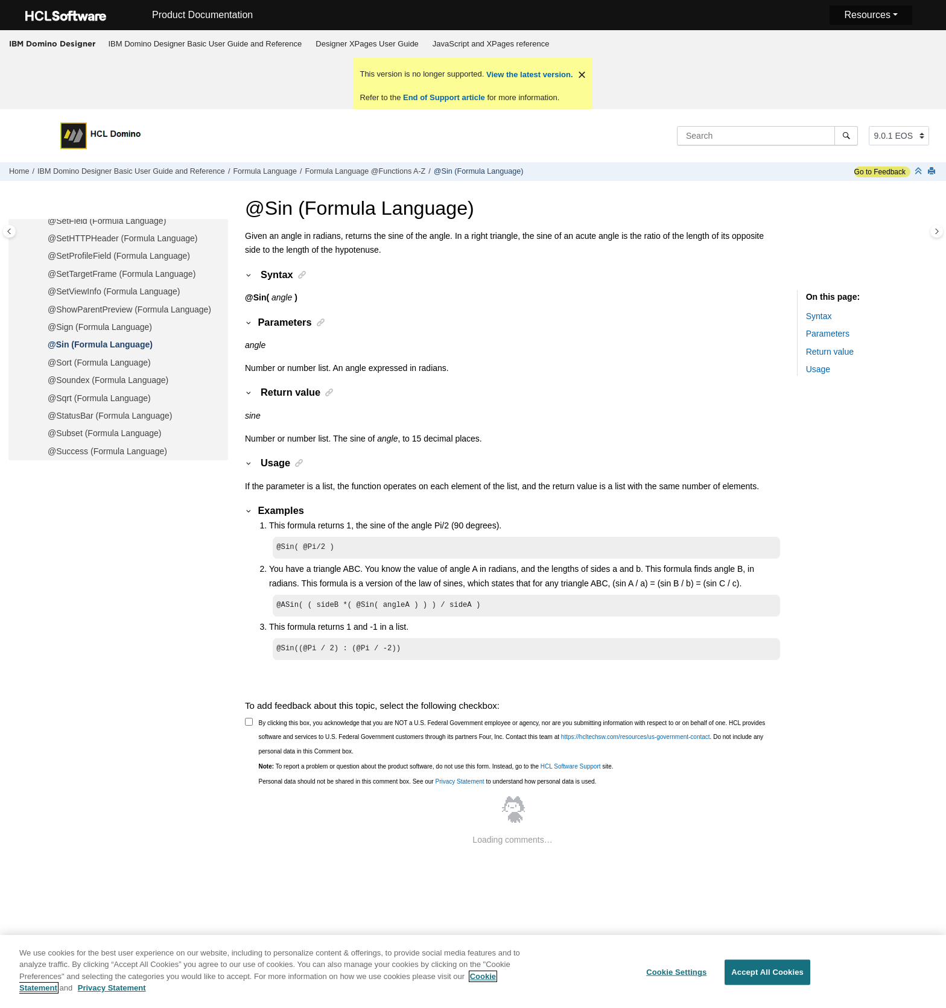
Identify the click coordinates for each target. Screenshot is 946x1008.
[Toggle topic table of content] (936, 231)
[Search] (846, 135)
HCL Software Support (571, 770)
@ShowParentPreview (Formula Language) (129, 309)
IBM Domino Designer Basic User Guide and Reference (205, 43)
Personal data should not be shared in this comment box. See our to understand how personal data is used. (428, 785)
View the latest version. (528, 74)
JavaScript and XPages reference (491, 43)
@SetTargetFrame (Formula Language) (121, 274)
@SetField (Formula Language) (107, 221)
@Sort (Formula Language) (99, 362)
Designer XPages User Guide (367, 43)
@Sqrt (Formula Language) (99, 398)
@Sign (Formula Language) (100, 327)
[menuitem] (205, 44)
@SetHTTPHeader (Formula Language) (122, 238)
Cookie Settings (676, 977)
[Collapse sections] (919, 172)
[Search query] (767, 135)
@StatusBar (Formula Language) (110, 415)
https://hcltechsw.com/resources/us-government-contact (635, 740)
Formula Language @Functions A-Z (365, 171)
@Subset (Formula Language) (105, 433)
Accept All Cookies (767, 977)
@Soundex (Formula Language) (108, 380)
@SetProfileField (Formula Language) (119, 256)
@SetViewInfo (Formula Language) (114, 291)
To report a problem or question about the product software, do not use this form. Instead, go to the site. (436, 770)
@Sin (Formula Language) (479, 171)
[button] (43, 221)
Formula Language (265, 171)
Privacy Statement (459, 785)
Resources (867, 15)
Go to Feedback (880, 172)
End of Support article (444, 97)
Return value (830, 352)
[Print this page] (933, 172)
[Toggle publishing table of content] (9, 231)
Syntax (819, 316)
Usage (818, 369)
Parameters (827, 333)
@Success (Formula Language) (107, 451)
